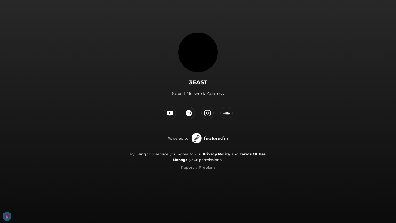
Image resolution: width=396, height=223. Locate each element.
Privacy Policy (216, 154)
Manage (180, 159)
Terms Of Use (253, 154)
